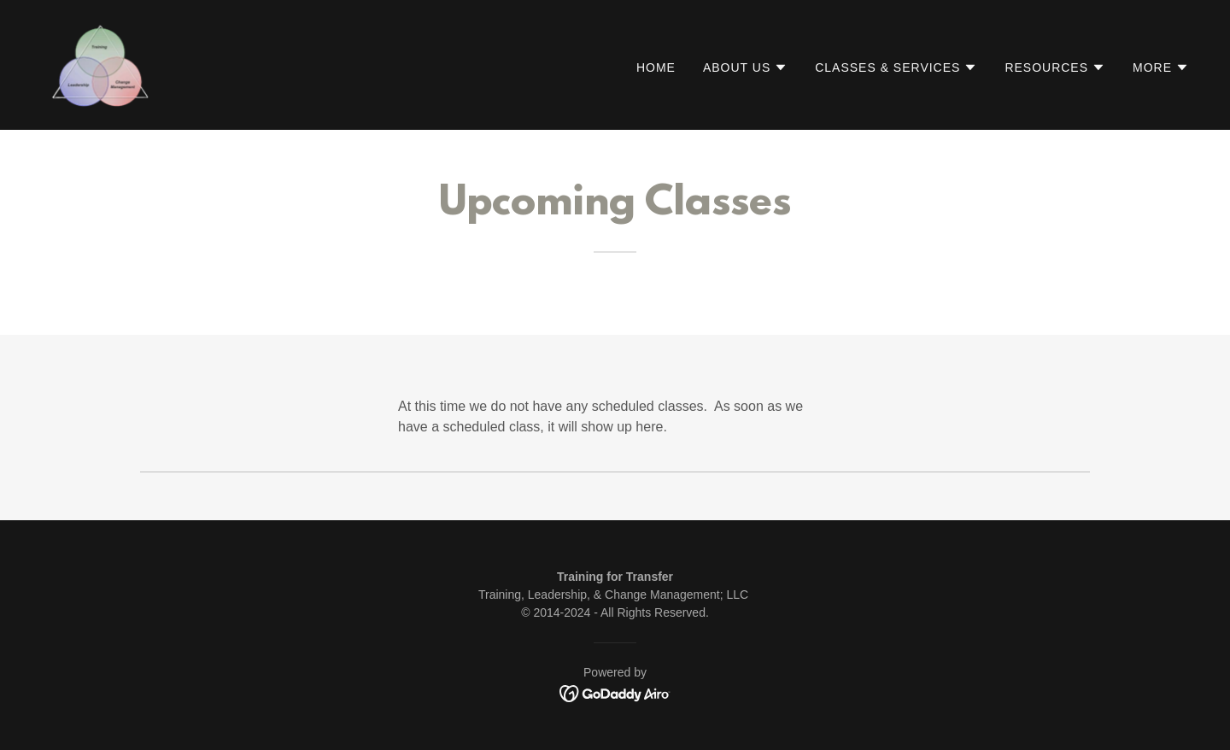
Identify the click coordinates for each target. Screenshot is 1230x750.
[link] (100, 63)
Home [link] (656, 67)
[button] (745, 67)
